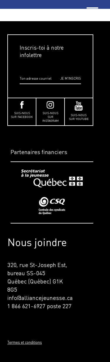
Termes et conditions (24, 342)
